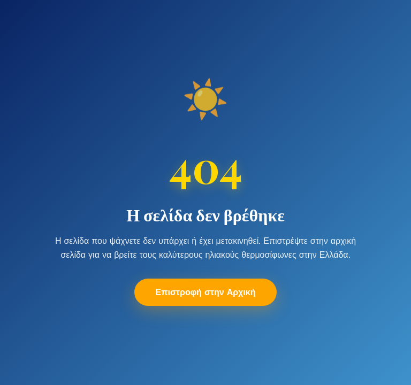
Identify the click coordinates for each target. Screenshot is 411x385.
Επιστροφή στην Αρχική (206, 292)
